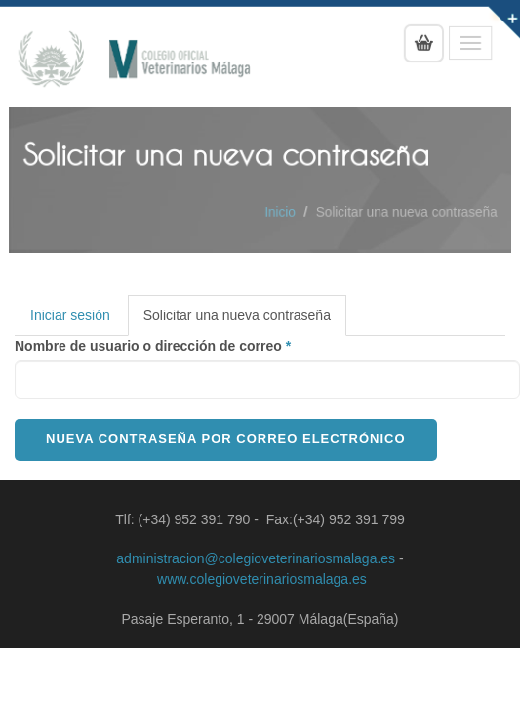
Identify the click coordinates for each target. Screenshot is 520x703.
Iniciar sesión (70, 315)
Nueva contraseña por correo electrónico (226, 439)
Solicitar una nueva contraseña (244, 321)
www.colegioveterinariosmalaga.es (262, 579)
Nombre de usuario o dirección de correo (153, 345)
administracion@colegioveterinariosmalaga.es (255, 558)
